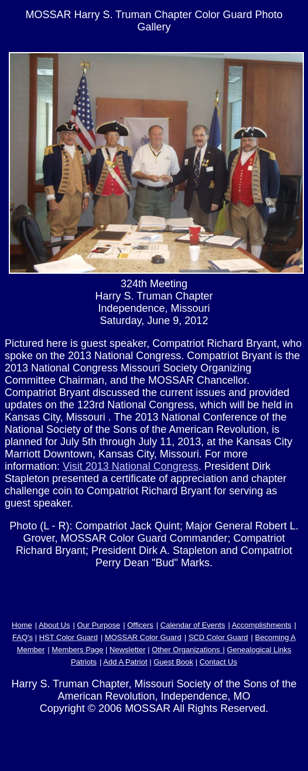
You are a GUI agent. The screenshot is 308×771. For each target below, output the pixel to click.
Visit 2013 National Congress (131, 466)
